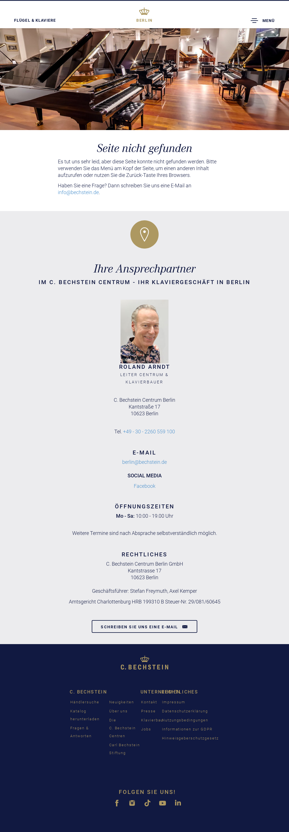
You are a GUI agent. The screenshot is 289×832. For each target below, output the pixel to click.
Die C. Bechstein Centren (122, 728)
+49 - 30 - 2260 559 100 (149, 431)
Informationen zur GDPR (187, 729)
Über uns (118, 711)
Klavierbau (152, 720)
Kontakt (149, 702)
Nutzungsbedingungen (185, 720)
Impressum (174, 702)
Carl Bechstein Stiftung (124, 749)
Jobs (146, 729)
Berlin (144, 20)
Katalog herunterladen (84, 715)
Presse (148, 711)
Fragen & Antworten (81, 732)
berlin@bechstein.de (144, 462)
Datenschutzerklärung (185, 711)
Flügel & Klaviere (35, 20)
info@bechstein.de (78, 192)
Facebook (145, 486)
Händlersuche (84, 702)
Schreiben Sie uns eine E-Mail (144, 626)
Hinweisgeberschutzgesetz (190, 738)
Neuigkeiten (121, 702)
